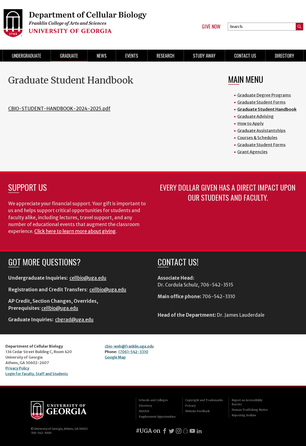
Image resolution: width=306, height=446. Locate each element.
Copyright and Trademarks (204, 400)
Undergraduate (26, 55)
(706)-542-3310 (133, 351)
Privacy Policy (17, 368)
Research (165, 55)
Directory (284, 55)
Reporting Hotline (244, 415)
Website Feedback (197, 411)
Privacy (190, 405)
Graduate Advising (255, 116)
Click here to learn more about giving (75, 231)
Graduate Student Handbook (267, 109)
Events (131, 55)
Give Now (211, 26)
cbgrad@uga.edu (74, 320)
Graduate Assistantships (261, 130)
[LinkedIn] (199, 431)
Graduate (69, 55)
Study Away (204, 55)
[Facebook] (164, 431)
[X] (171, 431)
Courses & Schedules (257, 137)
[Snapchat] (185, 431)
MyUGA (144, 411)
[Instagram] (178, 431)
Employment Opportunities (157, 416)
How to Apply (250, 123)
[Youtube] (192, 431)
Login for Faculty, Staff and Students (36, 373)
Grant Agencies (252, 151)
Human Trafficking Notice (250, 409)
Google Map (115, 357)
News (102, 55)
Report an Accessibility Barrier (247, 402)
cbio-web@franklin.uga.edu (129, 346)
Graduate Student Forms (261, 102)
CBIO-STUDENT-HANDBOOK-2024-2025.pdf (59, 109)
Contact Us (245, 55)
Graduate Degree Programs (264, 95)
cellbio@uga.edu (88, 278)
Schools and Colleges (153, 400)
